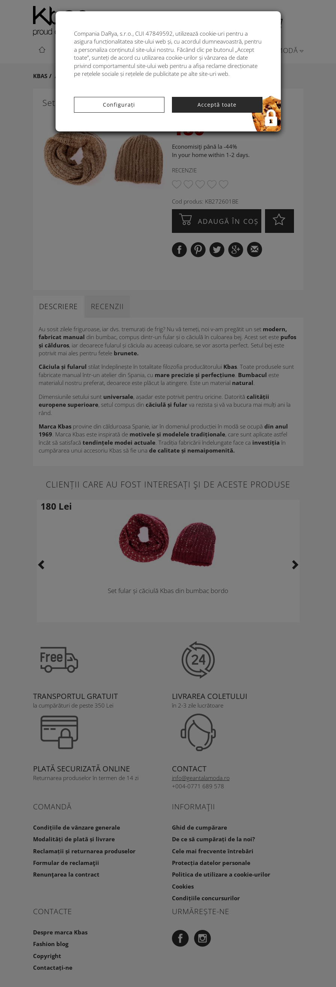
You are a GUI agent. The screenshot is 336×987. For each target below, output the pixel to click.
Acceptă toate (217, 104)
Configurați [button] (119, 104)
